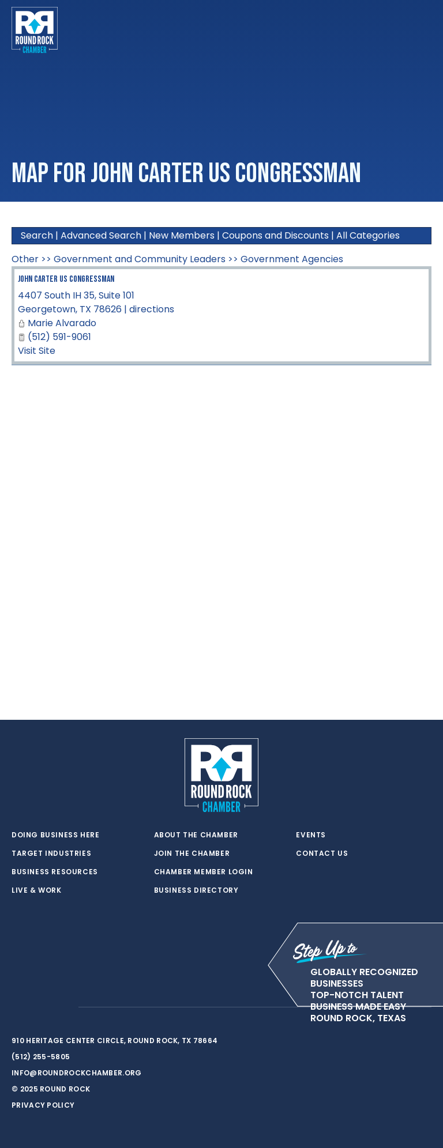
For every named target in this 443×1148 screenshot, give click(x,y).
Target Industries (51, 853)
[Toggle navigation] (422, 30)
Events (311, 835)
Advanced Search (101, 235)
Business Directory (196, 890)
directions (151, 309)
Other (25, 259)
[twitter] (17, 1007)
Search (37, 235)
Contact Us (322, 853)
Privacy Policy (43, 1105)
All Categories (368, 235)
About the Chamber (196, 835)
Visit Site (36, 350)
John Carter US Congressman (66, 279)
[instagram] (63, 1007)
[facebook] (40, 1007)
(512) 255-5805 (41, 1057)
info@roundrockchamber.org (77, 1073)
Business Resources (55, 872)
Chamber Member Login (203, 872)
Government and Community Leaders (140, 259)
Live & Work (37, 890)
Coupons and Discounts (275, 235)
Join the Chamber (192, 853)
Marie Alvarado (62, 323)
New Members (182, 235)
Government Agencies (292, 259)
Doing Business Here (55, 835)
